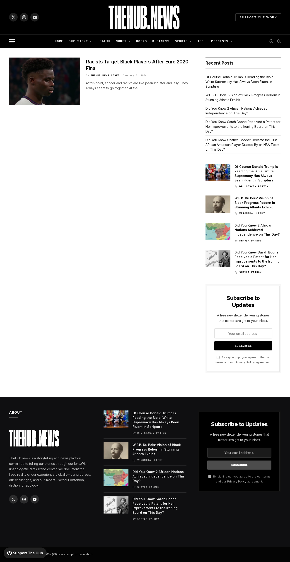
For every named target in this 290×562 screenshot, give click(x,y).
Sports (181, 41)
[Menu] (12, 41)
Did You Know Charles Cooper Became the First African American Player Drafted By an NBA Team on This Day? (242, 144)
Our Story (78, 41)
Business (160, 41)
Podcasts (219, 41)
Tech (201, 41)
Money (121, 41)
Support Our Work (258, 17)
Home (59, 41)
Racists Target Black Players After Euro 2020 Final (137, 65)
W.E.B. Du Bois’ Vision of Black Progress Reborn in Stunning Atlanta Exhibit (254, 202)
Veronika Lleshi (252, 213)
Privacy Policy (245, 362)
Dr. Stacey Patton (253, 186)
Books (141, 41)
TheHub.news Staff (105, 75)
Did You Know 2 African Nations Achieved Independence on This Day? (257, 229)
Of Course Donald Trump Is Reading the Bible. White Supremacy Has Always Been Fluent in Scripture (239, 81)
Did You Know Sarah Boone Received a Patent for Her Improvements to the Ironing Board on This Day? (242, 126)
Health (104, 41)
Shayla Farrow (250, 240)
